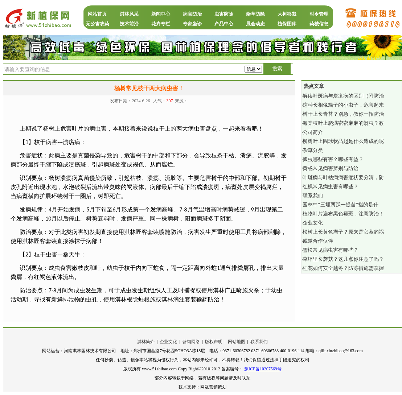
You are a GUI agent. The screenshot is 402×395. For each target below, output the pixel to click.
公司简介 (313, 132)
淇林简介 (146, 341)
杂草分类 (313, 150)
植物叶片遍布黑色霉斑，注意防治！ (343, 214)
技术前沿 (129, 23)
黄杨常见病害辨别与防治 (330, 168)
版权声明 (213, 341)
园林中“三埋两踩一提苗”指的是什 (340, 204)
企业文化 (313, 223)
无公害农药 (97, 23)
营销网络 (191, 341)
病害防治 (192, 14)
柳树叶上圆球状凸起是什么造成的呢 (343, 141)
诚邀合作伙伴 (318, 241)
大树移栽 (287, 14)
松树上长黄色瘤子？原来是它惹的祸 (343, 232)
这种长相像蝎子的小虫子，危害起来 (343, 105)
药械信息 (318, 23)
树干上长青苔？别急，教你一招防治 (343, 114)
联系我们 (313, 195)
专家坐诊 (192, 23)
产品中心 (223, 23)
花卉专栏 (160, 23)
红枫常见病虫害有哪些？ (330, 186)
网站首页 (97, 14)
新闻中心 (160, 14)
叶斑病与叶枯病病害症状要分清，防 (343, 177)
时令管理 (318, 14)
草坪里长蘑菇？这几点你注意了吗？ (343, 259)
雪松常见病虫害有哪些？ (330, 250)
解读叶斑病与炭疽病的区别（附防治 (343, 96)
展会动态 (255, 23)
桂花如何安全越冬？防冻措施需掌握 (343, 268)
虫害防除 (223, 14)
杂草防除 (255, 14)
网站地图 (236, 341)
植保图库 (287, 23)
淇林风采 (129, 14)
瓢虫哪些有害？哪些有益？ (333, 159)
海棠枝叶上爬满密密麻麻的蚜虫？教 (343, 123)
